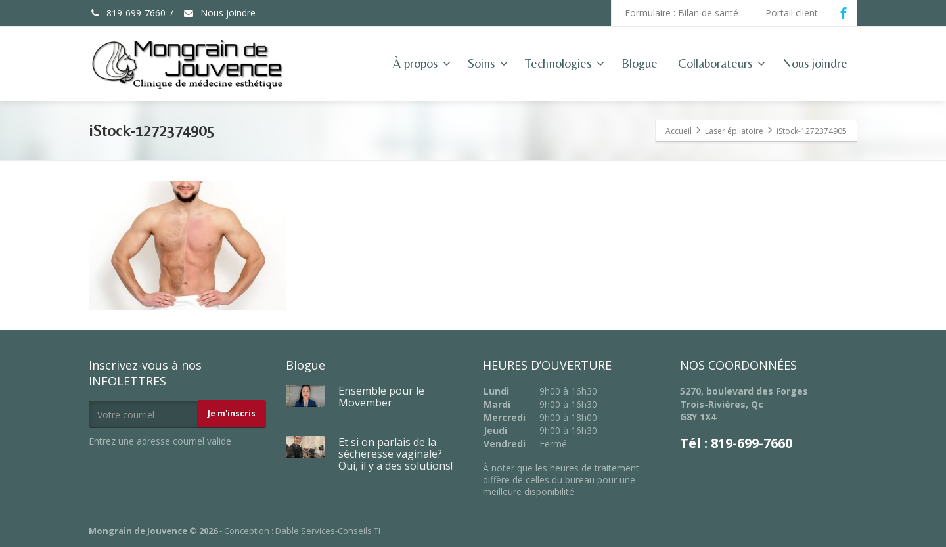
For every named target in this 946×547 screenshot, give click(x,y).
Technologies (564, 63)
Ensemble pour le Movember (381, 396)
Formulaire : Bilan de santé (681, 13)
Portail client (791, 13)
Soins (488, 63)
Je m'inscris (232, 413)
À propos (422, 63)
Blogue (639, 63)
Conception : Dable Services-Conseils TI (302, 530)
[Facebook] (843, 13)
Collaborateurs (721, 63)
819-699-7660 (127, 13)
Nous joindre (219, 13)
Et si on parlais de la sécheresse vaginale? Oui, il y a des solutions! (395, 454)
